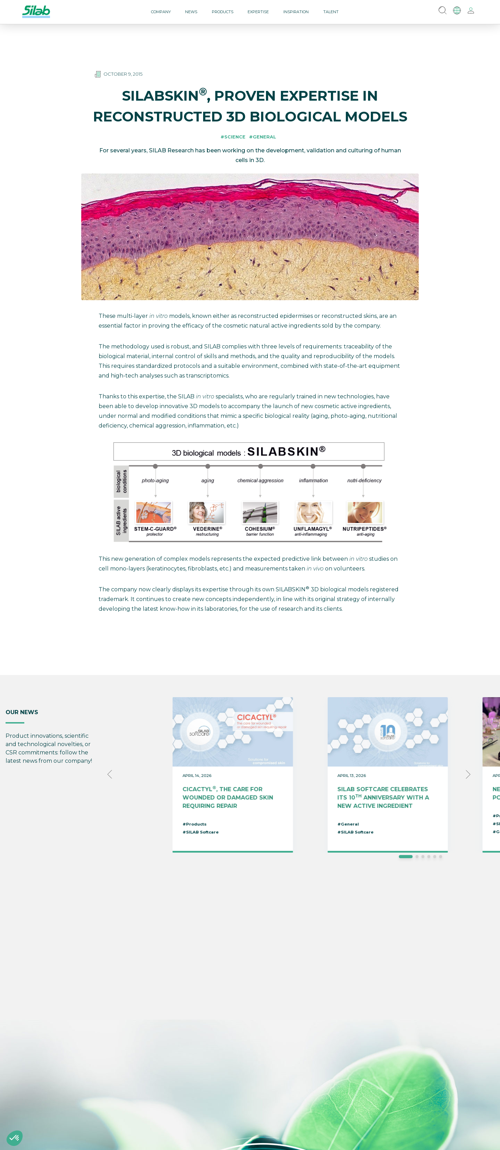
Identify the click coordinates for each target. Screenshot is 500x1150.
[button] (14, 1138)
